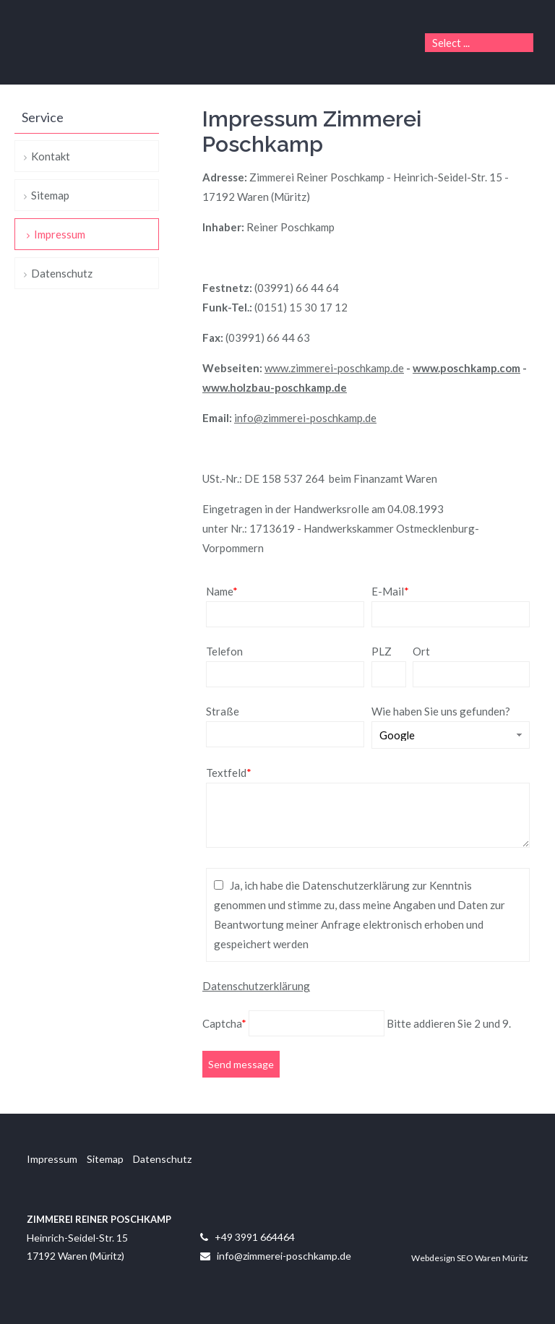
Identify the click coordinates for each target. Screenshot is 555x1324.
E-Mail (390, 591)
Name (222, 591)
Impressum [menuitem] (59, 234)
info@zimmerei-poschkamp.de (305, 417)
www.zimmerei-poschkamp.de (334, 367)
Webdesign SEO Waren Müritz (469, 1257)
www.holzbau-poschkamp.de (274, 387)
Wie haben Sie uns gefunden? (440, 711)
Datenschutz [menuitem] (61, 273)
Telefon (224, 651)
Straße (222, 711)
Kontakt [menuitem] (50, 156)
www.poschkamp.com (466, 367)
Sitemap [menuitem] (50, 195)
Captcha (225, 1023)
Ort (421, 651)
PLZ (381, 651)
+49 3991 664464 (255, 1237)
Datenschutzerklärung (256, 985)
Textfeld (228, 772)
